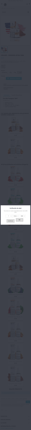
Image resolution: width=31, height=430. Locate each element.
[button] (9, 216)
